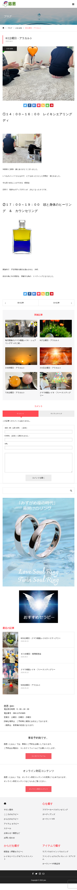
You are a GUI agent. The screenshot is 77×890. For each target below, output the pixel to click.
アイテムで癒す (51, 845)
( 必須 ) (16, 428)
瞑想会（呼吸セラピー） (14, 852)
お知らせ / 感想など (12, 833)
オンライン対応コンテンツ (38, 789)
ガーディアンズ (48, 814)
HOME (5, 803)
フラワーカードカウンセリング (55, 810)
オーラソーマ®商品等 (51, 864)
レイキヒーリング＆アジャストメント (18, 857)
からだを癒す (11, 845)
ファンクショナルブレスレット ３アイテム (59, 857)
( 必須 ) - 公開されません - (17, 436)
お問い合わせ (9, 838)
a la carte (9, 49)
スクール (7, 828)
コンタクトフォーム (39, 756)
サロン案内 (8, 810)
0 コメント (20, 413)
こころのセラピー (11, 814)
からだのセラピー (11, 819)
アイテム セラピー (11, 824)
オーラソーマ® (48, 819)
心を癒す (47, 803)
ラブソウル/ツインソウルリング (55, 852)
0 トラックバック (56, 413)
